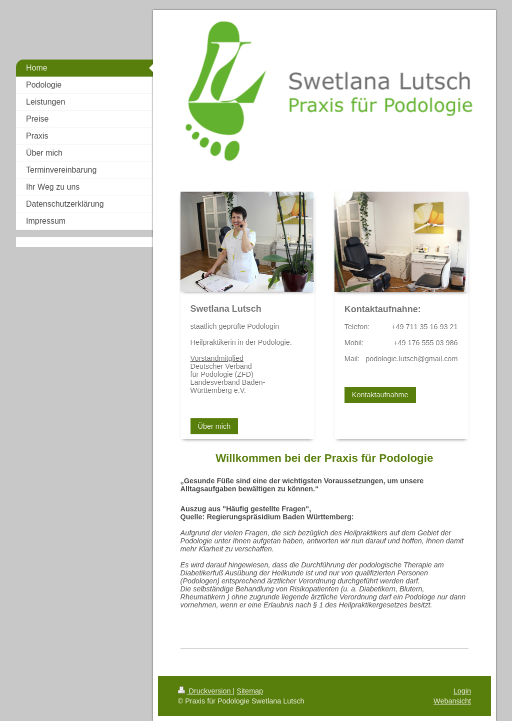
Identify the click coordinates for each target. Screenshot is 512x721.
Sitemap (249, 691)
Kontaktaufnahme (380, 395)
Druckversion (205, 691)
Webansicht (452, 701)
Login (462, 691)
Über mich (214, 426)
